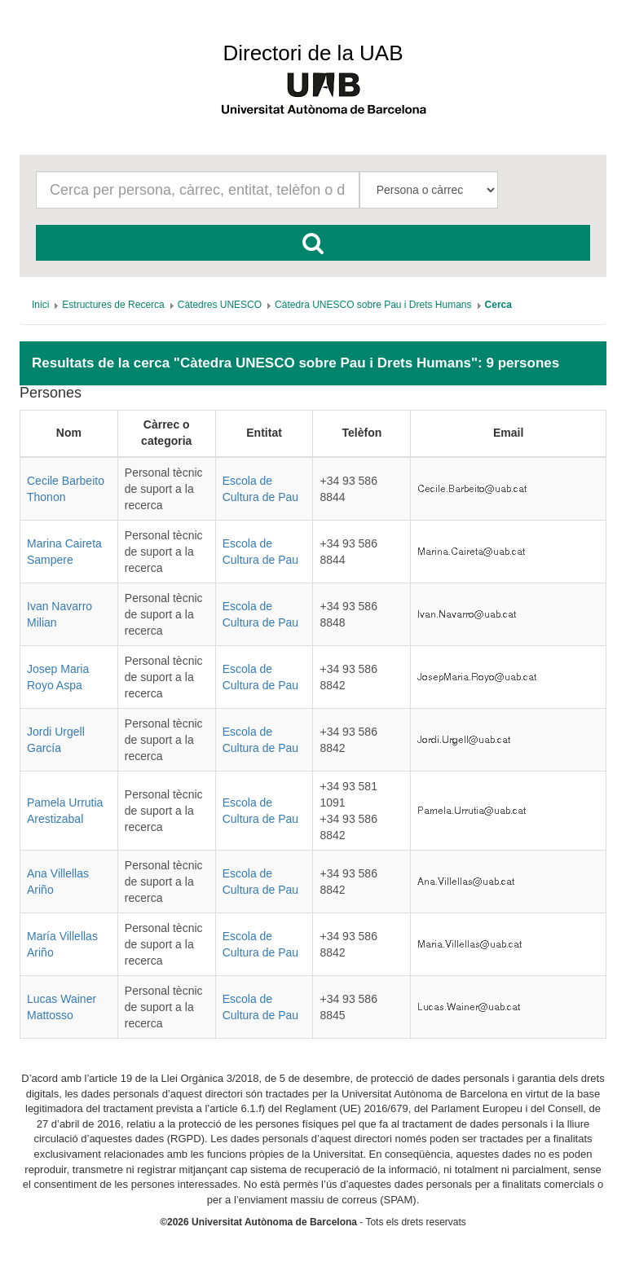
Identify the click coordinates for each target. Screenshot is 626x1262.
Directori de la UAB (313, 53)
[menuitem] (40, 304)
